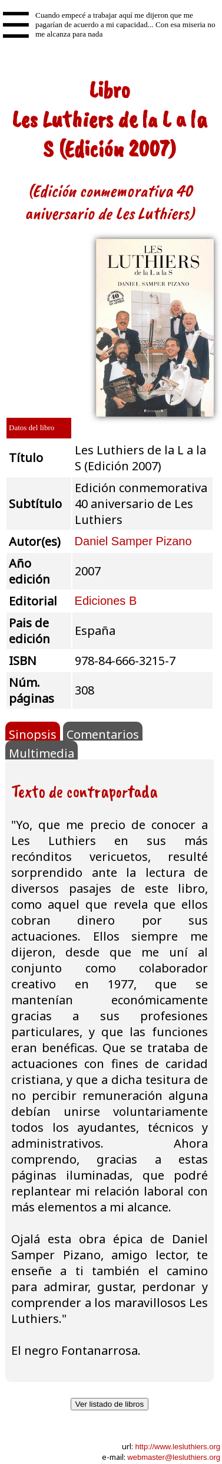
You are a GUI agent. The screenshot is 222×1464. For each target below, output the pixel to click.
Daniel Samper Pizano (133, 541)
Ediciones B (106, 600)
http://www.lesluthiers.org (177, 1446)
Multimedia (41, 752)
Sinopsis (33, 733)
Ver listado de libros (109, 1404)
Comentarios (103, 733)
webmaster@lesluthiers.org (173, 1457)
